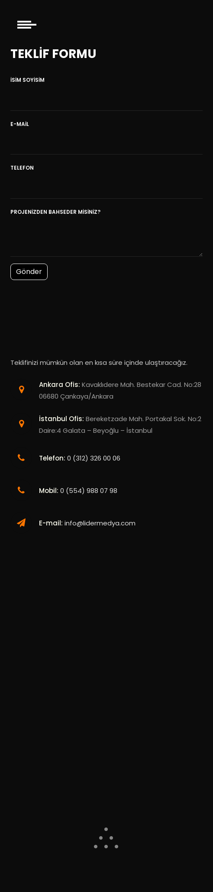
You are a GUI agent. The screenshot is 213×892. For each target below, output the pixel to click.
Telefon (22, 167)
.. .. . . (106, 833)
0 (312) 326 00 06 (93, 458)
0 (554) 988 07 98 (88, 490)
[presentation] (76, 308)
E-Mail (19, 124)
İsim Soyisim (27, 80)
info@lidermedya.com (100, 523)
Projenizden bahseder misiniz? (55, 212)
